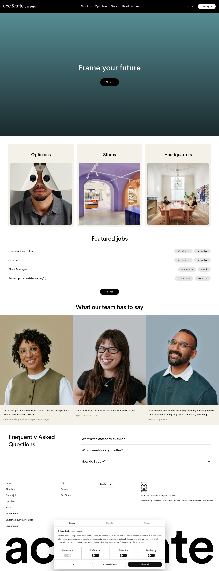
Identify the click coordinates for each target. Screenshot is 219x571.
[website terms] (195, 500)
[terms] (184, 500)
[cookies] (157, 500)
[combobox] (190, 6)
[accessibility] (146, 500)
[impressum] (167, 500)
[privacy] (177, 500)
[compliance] (208, 500)
